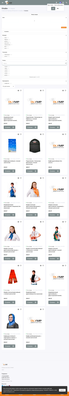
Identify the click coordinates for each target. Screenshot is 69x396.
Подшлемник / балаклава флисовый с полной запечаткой (33, 162)
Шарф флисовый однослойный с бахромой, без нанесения (12, 206)
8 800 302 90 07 (5, 377)
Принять (62, 390)
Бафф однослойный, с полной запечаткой (12, 161)
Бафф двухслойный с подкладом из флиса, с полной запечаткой (10, 337)
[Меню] (2, 2)
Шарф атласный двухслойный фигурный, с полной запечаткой (11, 250)
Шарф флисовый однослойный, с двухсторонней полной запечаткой (54, 294)
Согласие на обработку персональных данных (31, 390)
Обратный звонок (6, 379)
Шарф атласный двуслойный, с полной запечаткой (12, 293)
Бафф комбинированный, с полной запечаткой (33, 336)
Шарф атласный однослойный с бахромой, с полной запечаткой (56, 206)
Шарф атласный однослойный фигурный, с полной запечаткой (33, 206)
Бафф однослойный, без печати (55, 161)
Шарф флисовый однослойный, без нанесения (34, 293)
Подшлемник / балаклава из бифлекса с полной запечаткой (34, 119)
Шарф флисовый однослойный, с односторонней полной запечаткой (10, 119)
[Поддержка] (66, 2)
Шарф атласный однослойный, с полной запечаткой (54, 250)
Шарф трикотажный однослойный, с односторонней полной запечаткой (54, 119)
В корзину (9, 127)
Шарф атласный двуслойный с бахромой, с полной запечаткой (34, 250)
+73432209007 (5, 376)
